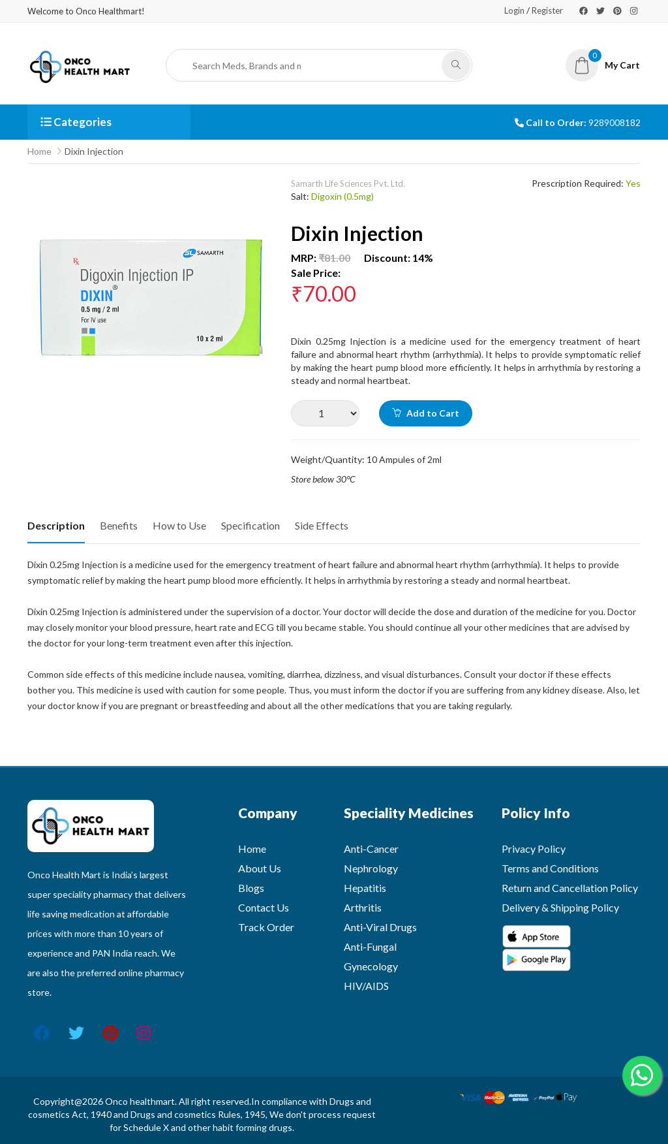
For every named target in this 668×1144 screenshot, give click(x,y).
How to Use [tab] (179, 525)
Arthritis (363, 907)
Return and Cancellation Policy (570, 888)
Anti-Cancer (371, 848)
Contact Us (263, 907)
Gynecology (371, 966)
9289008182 (614, 122)
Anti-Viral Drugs (380, 927)
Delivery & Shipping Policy (560, 907)
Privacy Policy (534, 848)
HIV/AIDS (366, 985)
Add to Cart (425, 413)
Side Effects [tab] (321, 525)
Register (547, 10)
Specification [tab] (250, 525)
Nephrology (371, 868)
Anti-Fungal (370, 946)
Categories (76, 122)
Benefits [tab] (119, 525)
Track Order (266, 927)
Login (514, 10)
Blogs (251, 888)
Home (39, 151)
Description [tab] (56, 525)
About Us (259, 868)
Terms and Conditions (550, 868)
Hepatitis (365, 888)
